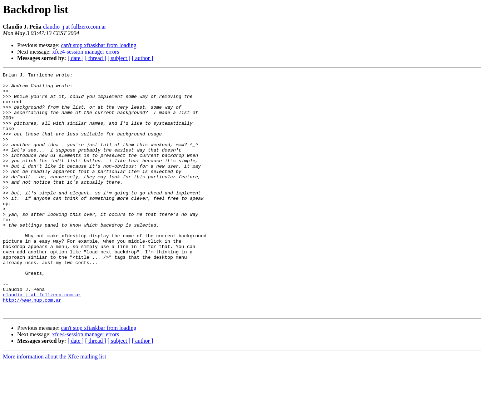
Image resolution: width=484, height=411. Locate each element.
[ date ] (76, 58)
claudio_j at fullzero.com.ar (74, 27)
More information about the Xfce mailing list (54, 405)
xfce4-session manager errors (85, 52)
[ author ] (142, 58)
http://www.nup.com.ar (32, 346)
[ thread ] (95, 58)
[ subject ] (119, 58)
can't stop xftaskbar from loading (99, 45)
